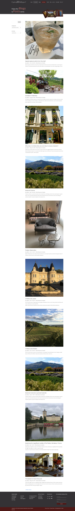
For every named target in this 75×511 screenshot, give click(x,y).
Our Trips (22, 495)
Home (62, 508)
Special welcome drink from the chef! (35, 61)
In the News (14, 497)
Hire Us (22, 497)
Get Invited (40, 497)
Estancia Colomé (30, 190)
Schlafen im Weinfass (31, 95)
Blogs (40, 2)
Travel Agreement (58, 508)
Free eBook (57, 2)
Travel (48, 2)
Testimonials (14, 495)
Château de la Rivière (31, 348)
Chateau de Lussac (30, 298)
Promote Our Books (33, 495)
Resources (31, 498)
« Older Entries (28, 489)
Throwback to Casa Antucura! (33, 478)
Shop (50, 2)
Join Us (54, 2)
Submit (61, 503)
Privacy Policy (52, 508)
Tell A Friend (40, 498)
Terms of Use (47, 508)
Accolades (35, 2)
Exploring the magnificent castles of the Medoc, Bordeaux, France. (43, 443)
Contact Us (40, 495)
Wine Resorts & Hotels (40, 63)
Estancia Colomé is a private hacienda (35, 393)
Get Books (43, 2)
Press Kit (13, 498)
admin (27, 63)
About (31, 2)
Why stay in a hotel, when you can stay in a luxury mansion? (41, 146)
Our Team (13, 499)
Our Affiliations (32, 497)
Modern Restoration (30, 250)
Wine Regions (23, 498)
